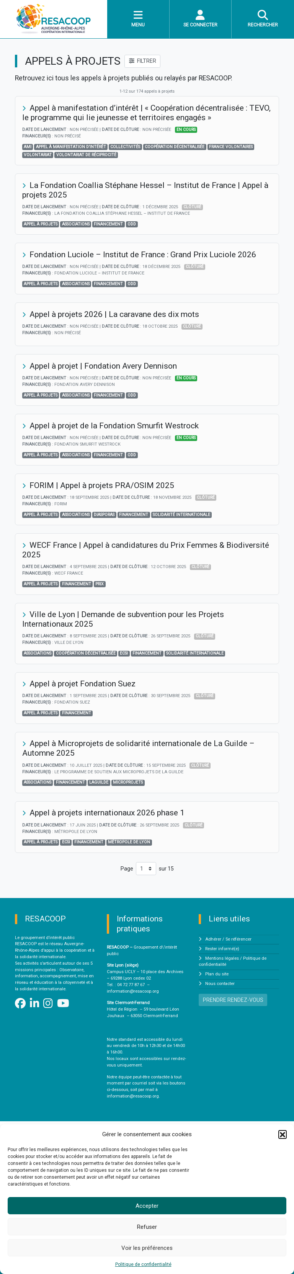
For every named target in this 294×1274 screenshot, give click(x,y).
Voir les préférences (147, 1248)
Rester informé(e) (222, 948)
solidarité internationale (181, 514)
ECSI (124, 653)
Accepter (147, 1205)
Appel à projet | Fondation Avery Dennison (103, 366)
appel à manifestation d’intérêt (71, 146)
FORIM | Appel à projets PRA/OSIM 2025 (101, 485)
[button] (282, 1134)
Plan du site (217, 974)
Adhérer (213, 939)
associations (76, 224)
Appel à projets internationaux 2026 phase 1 (107, 812)
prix (99, 583)
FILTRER (142, 61)
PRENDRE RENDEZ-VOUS (233, 1000)
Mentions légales (222, 958)
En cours (186, 129)
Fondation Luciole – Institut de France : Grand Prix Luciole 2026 (142, 254)
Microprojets (128, 782)
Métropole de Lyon (129, 842)
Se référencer (238, 939)
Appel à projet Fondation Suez (82, 683)
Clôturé (192, 206)
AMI (27, 146)
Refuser (147, 1226)
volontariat (38, 154)
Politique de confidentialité (143, 1264)
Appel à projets (40, 224)
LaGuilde (98, 782)
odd (131, 224)
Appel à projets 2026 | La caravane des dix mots (114, 314)
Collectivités (125, 146)
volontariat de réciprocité (86, 154)
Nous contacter (220, 983)
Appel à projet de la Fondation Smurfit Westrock (114, 425)
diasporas (104, 514)
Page (127, 869)
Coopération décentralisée (174, 146)
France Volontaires (231, 146)
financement (108, 224)
